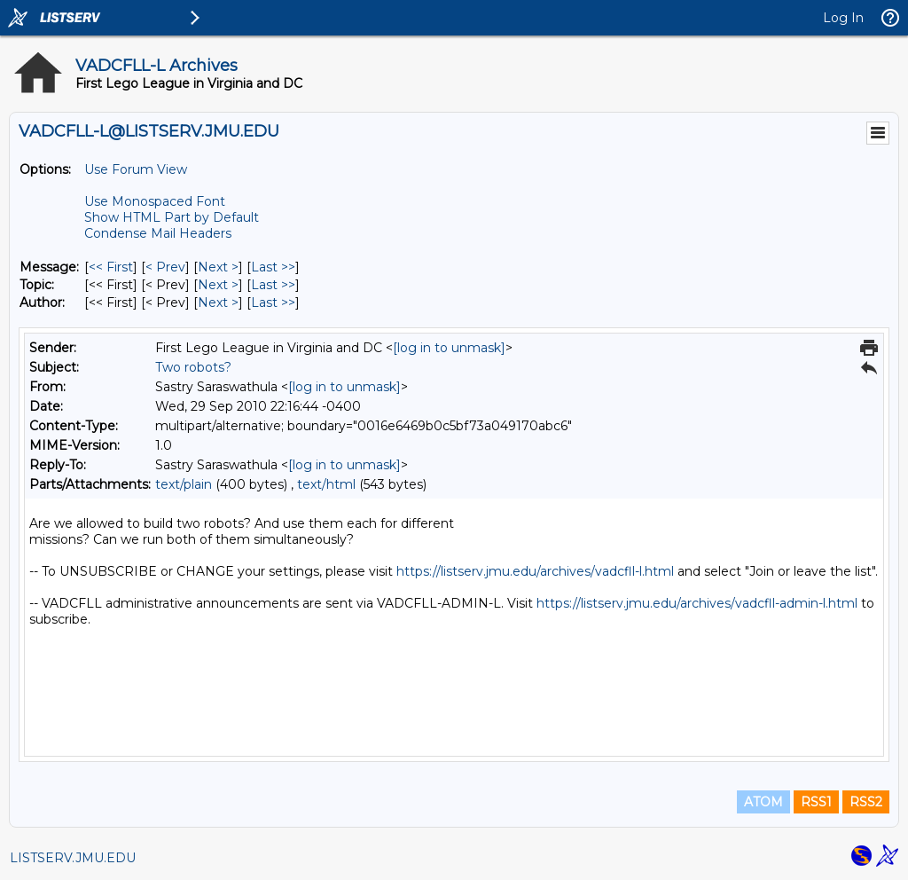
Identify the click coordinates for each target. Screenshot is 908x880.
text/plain (183, 484)
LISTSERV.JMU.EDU (73, 858)
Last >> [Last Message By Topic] (273, 285)
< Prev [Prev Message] (165, 267)
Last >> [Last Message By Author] (273, 302)
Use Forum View (135, 169)
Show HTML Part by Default (171, 217)
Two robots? (193, 367)
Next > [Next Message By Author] (218, 302)
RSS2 (865, 802)
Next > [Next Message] (218, 267)
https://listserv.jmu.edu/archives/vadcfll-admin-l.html (696, 603)
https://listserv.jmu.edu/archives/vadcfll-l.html (535, 571)
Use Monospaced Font (154, 201)
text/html (326, 484)
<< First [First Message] (111, 267)
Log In (843, 18)
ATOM (763, 802)
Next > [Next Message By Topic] (218, 285)
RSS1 (816, 802)
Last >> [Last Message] (273, 267)
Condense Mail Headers (157, 233)
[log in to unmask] (449, 348)
